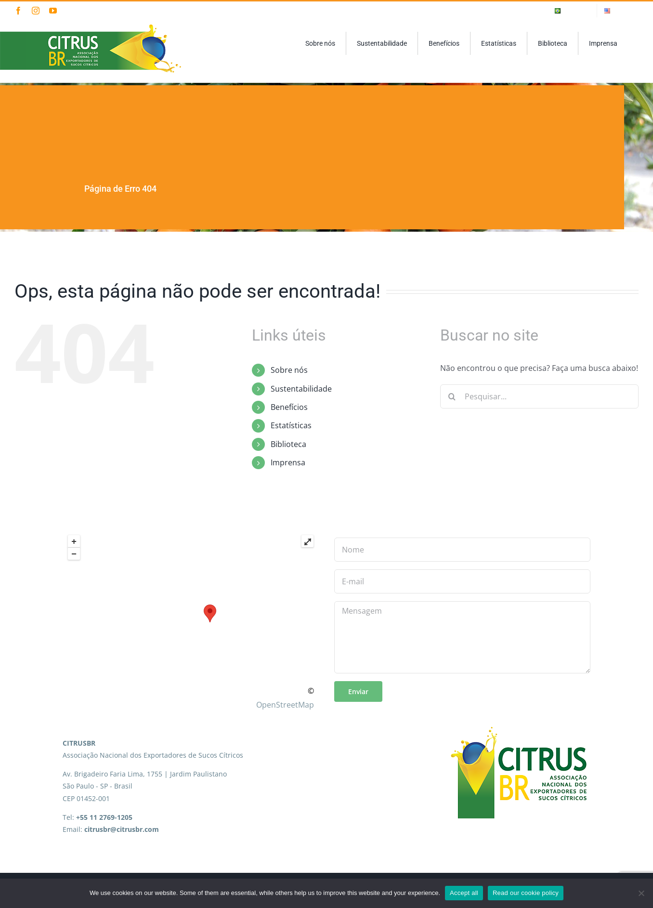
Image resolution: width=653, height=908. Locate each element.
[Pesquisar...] (539, 396)
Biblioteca (288, 444)
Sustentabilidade (301, 388)
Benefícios (289, 407)
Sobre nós (289, 370)
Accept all (464, 892)
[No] (641, 893)
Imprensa (288, 462)
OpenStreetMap (285, 704)
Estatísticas (291, 425)
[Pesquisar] (452, 396)
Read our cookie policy (526, 892)
